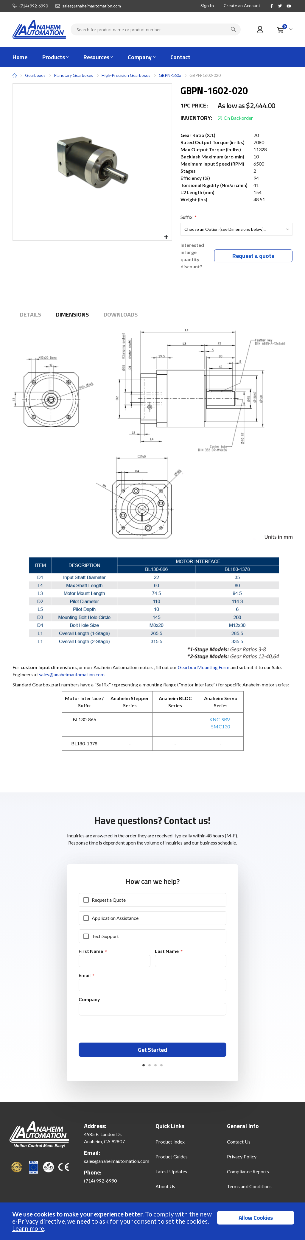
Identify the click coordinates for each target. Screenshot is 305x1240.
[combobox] (156, 29)
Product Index (170, 1145)
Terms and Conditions (249, 1190)
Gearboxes (35, 75)
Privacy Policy (241, 1160)
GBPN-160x (170, 75)
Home (15, 75)
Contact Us (238, 1145)
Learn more (28, 1228)
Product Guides (171, 1160)
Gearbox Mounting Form (204, 668)
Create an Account (242, 5)
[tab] (31, 315)
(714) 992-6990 (33, 6)
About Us (165, 1190)
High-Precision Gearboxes (126, 75)
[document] (153, 1221)
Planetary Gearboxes (73, 75)
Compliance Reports (248, 1175)
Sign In (207, 5)
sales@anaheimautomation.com (91, 6)
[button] (166, 237)
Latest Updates (171, 1175)
